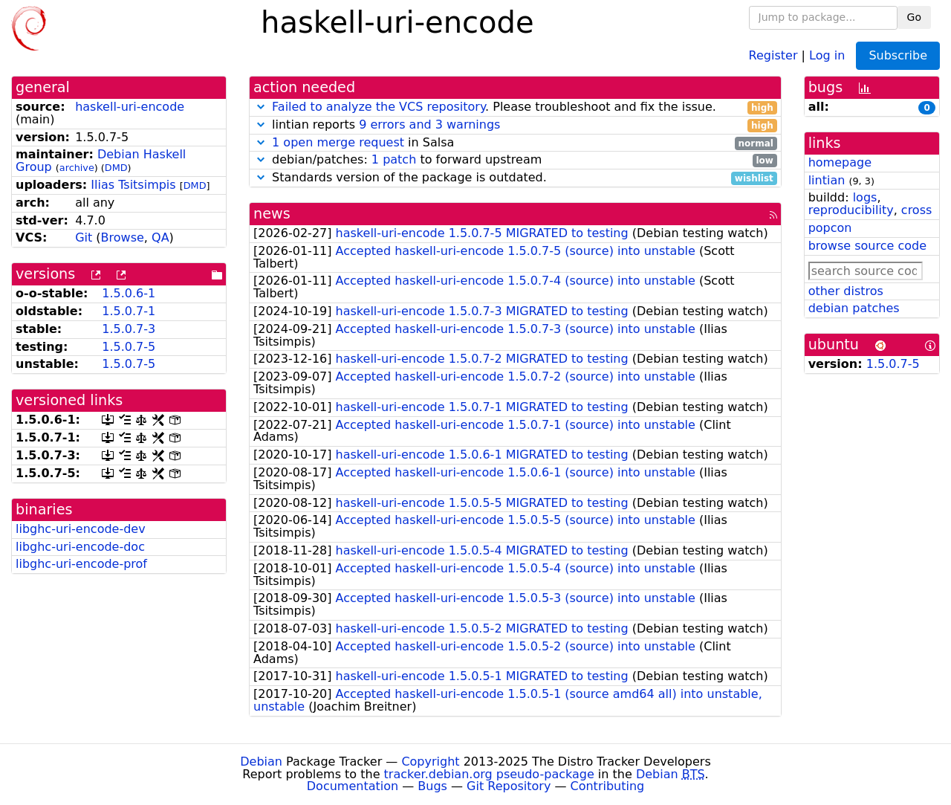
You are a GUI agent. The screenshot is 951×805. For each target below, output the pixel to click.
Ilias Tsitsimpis (133, 185)
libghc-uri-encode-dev (81, 529)
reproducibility (851, 210)
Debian (261, 761)
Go (914, 17)
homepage (840, 162)
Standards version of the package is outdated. (515, 178)
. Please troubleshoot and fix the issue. (515, 107)
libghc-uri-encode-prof (81, 564)
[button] (260, 107)
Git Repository (509, 786)
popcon (830, 228)
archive (76, 167)
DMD (116, 167)
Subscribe (898, 55)
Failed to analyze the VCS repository (378, 107)
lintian (826, 180)
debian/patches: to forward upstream (515, 160)
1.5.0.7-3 (128, 329)
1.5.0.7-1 (128, 311)
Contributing (608, 786)
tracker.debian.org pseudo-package (489, 774)
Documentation (352, 786)
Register (773, 55)
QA (160, 237)
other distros (845, 291)
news (272, 213)
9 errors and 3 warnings (429, 124)
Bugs (432, 786)
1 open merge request (338, 142)
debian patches (854, 308)
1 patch (393, 159)
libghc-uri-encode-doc (80, 547)
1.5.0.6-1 (128, 293)
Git (83, 237)
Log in (827, 55)
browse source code (867, 246)
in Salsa (515, 143)
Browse (122, 237)
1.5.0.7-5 (128, 347)
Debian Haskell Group (101, 160)
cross (916, 210)
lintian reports (515, 125)
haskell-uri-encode (129, 107)
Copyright (430, 761)
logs (865, 197)
